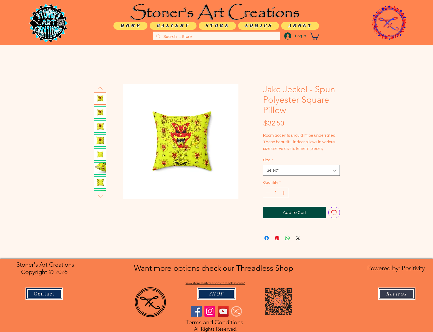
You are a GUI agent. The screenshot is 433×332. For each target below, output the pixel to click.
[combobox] (301, 170)
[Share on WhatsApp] (287, 238)
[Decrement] (267, 193)
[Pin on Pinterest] (277, 238)
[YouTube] (223, 311)
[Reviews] (396, 294)
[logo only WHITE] (236, 311)
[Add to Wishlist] (334, 212)
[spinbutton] (276, 193)
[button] (314, 36)
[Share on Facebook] (266, 238)
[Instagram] (209, 311)
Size (268, 160)
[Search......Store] (216, 37)
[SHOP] (216, 294)
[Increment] (284, 193)
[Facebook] (196, 311)
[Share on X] (298, 238)
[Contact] (44, 294)
